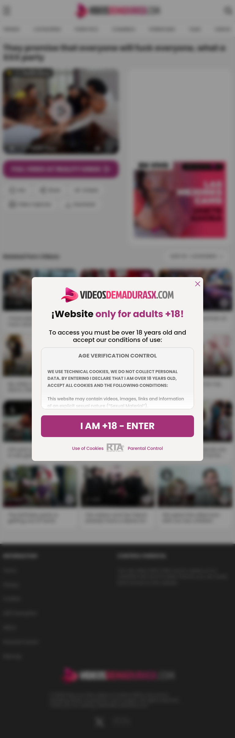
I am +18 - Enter (117, 426)
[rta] (115, 451)
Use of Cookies (88, 448)
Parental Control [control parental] (145, 448)
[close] (197, 284)
